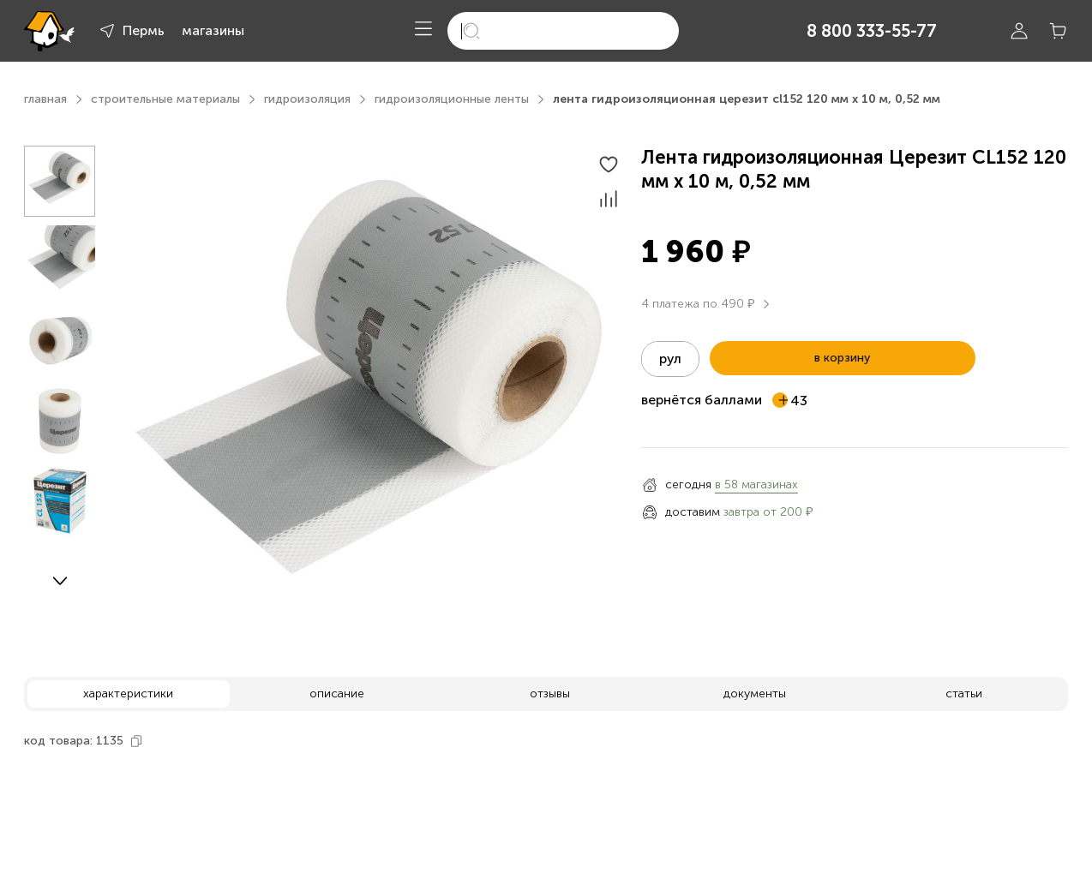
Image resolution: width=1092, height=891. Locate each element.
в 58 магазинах (756, 484)
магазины (213, 30)
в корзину (842, 357)
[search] (563, 31)
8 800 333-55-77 (872, 31)
